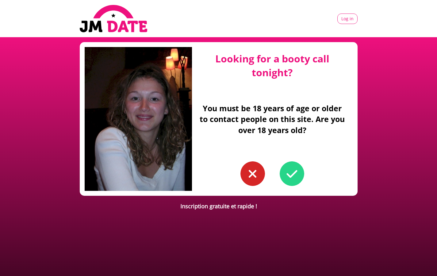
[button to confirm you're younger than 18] (252, 173)
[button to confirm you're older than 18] (292, 173)
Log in (347, 19)
